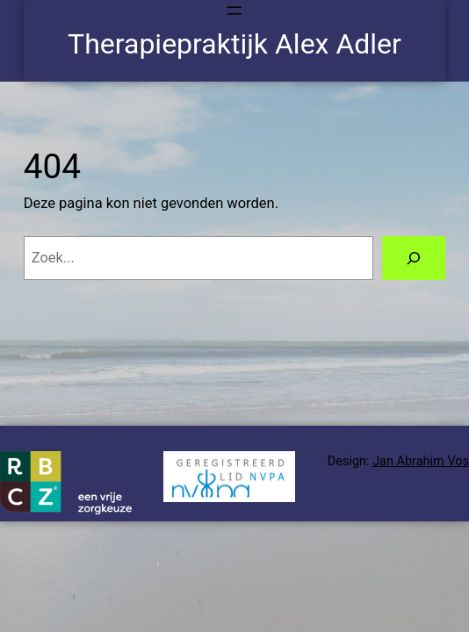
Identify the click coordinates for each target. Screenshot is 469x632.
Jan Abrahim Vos (420, 461)
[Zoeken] (413, 258)
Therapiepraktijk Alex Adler (234, 44)
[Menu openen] (234, 10)
